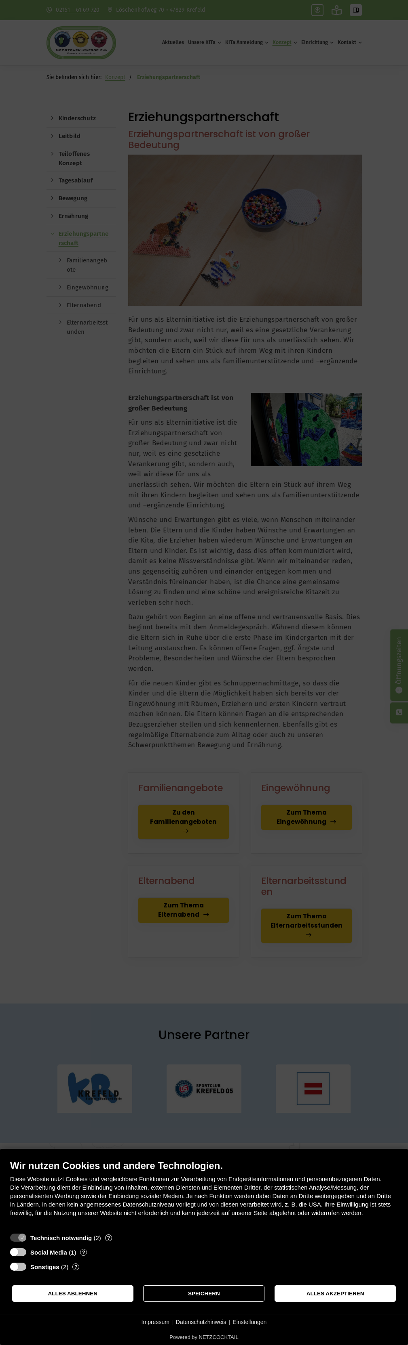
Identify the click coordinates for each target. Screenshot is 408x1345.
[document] (204, 1194)
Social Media (48, 1252)
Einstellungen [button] (249, 1322)
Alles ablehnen (73, 1294)
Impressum (155, 1322)
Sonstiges (44, 1266)
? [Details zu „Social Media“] (83, 1252)
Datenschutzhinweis (201, 1322)
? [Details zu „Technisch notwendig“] (108, 1238)
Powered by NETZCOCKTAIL (203, 1337)
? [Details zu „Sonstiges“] (76, 1267)
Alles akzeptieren (335, 1294)
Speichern (204, 1294)
